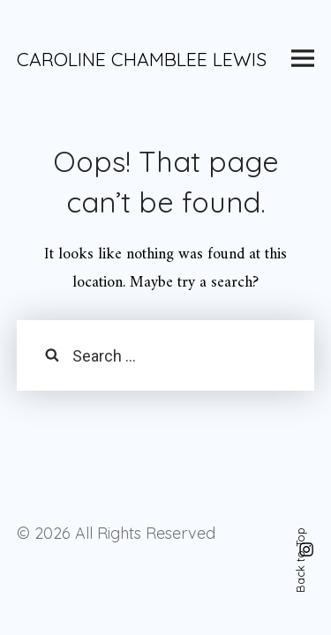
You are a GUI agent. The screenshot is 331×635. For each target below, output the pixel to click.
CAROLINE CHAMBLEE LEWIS (142, 59)
